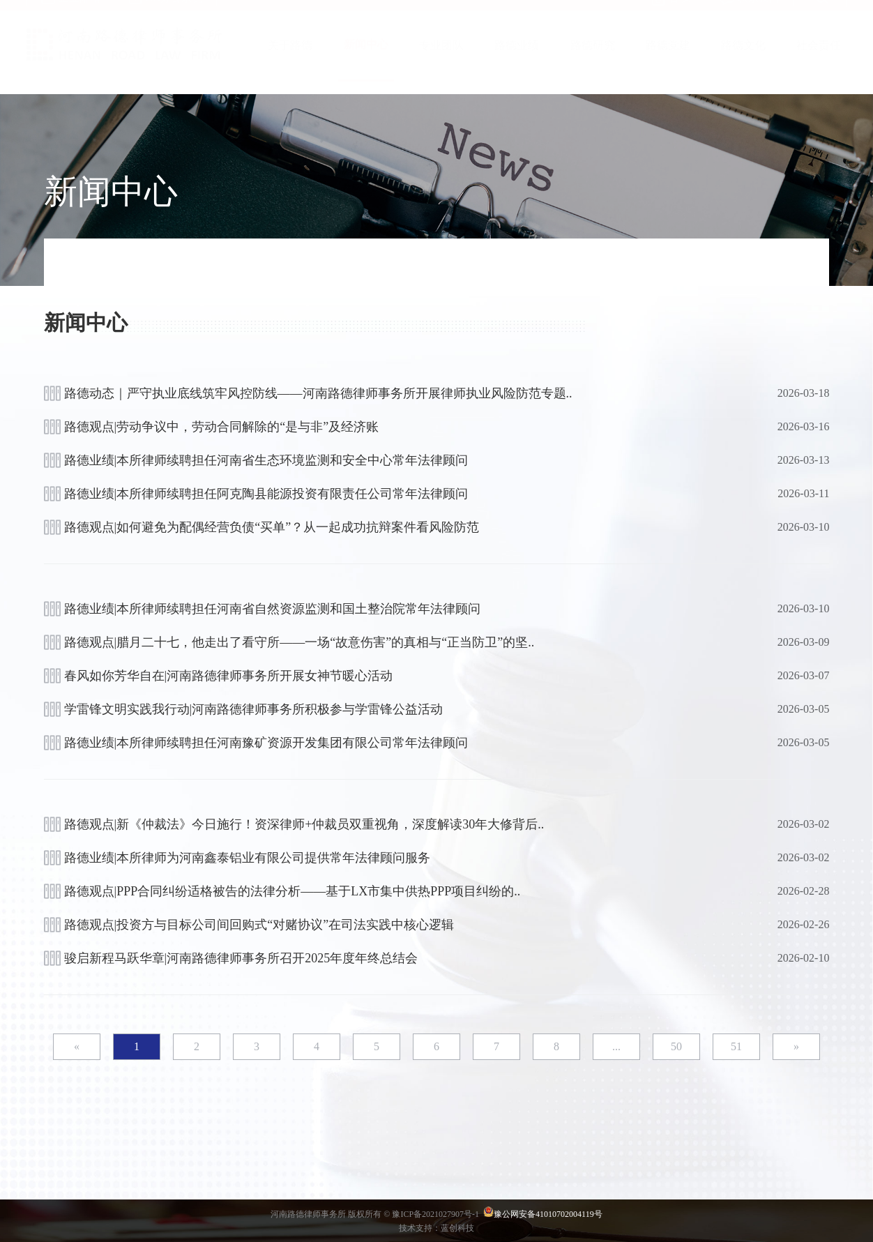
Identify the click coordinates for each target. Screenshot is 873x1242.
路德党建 (668, 59)
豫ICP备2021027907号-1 (436, 1214)
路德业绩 (516, 59)
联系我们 (750, 13)
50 (676, 1046)
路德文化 (743, 59)
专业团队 (441, 59)
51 (736, 1046)
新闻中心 (366, 58)
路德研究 (592, 59)
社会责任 (818, 59)
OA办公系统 (165, 13)
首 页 (671, 13)
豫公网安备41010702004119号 (548, 1214)
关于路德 (290, 59)
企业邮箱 (70, 13)
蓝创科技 (457, 1228)
